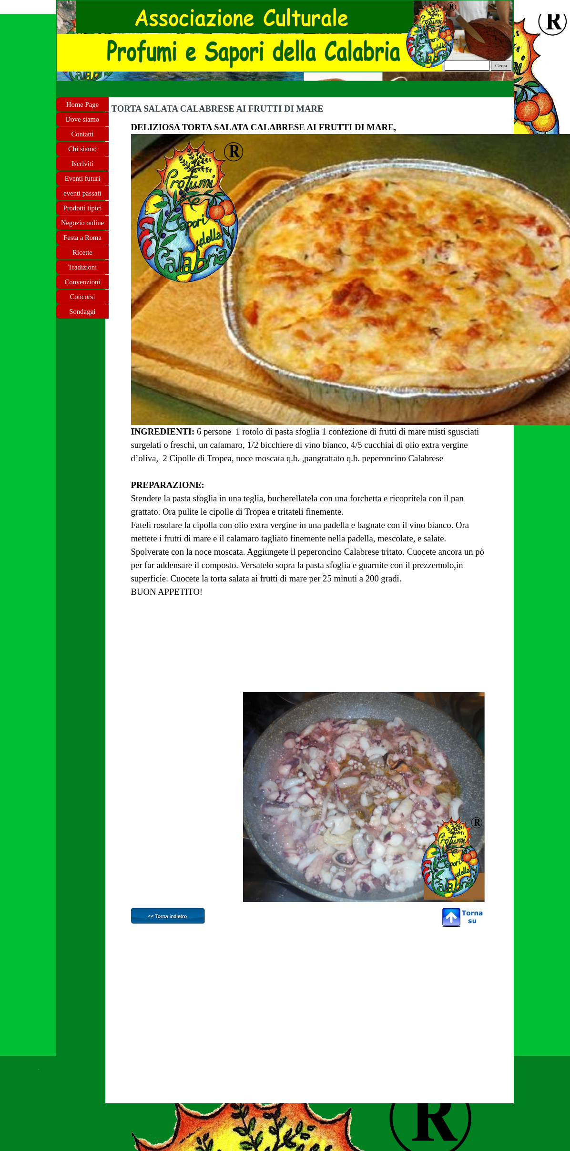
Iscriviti (82, 163)
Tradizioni (82, 267)
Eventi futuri (82, 178)
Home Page (82, 104)
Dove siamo (82, 119)
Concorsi (82, 297)
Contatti (82, 134)
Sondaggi (82, 311)
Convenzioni (83, 282)
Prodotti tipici (82, 208)
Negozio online (82, 223)
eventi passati (82, 193)
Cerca (501, 65)
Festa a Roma (82, 237)
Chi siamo (82, 149)
